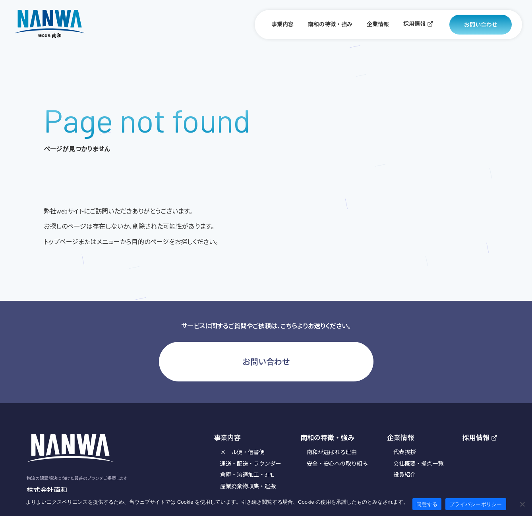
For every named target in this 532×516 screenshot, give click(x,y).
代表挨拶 (404, 452)
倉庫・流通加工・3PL (247, 474)
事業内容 (282, 24)
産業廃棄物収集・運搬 (248, 486)
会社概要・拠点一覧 (418, 463)
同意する (426, 504)
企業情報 (378, 24)
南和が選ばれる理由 (332, 452)
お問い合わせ (480, 24)
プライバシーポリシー (475, 504)
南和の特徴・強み (330, 24)
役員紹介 (404, 474)
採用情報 (418, 23)
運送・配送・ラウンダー (250, 463)
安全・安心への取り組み (337, 463)
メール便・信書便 (242, 452)
